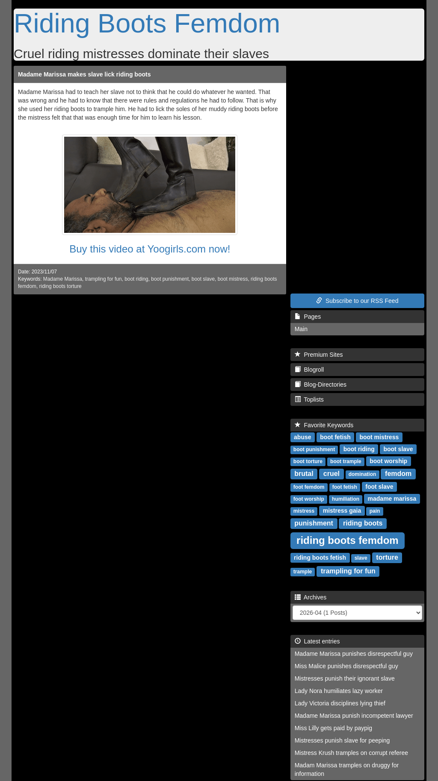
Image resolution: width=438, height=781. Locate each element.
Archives (311, 597)
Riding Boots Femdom (147, 23)
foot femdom (309, 487)
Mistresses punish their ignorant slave (345, 678)
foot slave (379, 486)
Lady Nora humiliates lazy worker (339, 690)
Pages (308, 316)
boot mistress (233, 279)
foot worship (308, 499)
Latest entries (317, 641)
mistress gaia (342, 510)
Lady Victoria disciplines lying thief (340, 703)
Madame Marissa (62, 279)
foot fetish (344, 487)
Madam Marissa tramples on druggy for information (347, 769)
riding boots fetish (320, 557)
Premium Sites (319, 354)
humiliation (345, 499)
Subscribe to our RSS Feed (357, 300)
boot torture (308, 461)
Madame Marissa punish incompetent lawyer (354, 715)
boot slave (203, 279)
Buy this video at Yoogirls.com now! (149, 249)
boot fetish (335, 437)
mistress (303, 511)
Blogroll (309, 369)
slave (361, 558)
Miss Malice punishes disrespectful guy (346, 666)
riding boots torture (60, 286)
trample (302, 572)
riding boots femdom (347, 540)
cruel (331, 473)
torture (387, 557)
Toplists (309, 399)
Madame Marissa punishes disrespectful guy (354, 653)
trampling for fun (103, 279)
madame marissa (392, 498)
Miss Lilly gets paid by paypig (333, 728)
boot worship (388, 461)
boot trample (345, 461)
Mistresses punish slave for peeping (342, 740)
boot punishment (170, 279)
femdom (398, 473)
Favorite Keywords (324, 425)
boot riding (136, 279)
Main (301, 329)
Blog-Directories (320, 384)
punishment (313, 523)
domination (362, 474)
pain (375, 511)
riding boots (362, 523)
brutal (303, 473)
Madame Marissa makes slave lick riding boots (84, 74)
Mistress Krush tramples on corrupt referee (351, 752)
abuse (302, 437)
